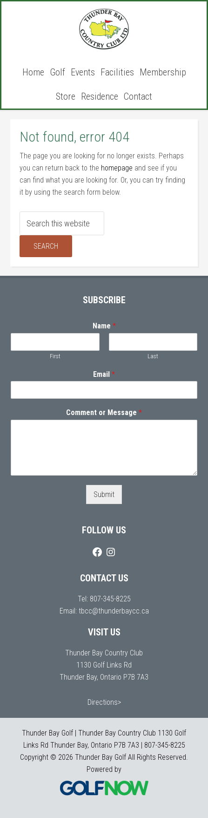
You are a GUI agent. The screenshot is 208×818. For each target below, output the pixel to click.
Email (104, 374)
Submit (104, 494)
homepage (117, 168)
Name (104, 325)
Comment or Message (104, 412)
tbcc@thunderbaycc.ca (114, 611)
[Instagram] (110, 552)
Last (153, 356)
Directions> (104, 702)
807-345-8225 (110, 598)
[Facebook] (97, 552)
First (55, 356)
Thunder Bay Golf (104, 29)
